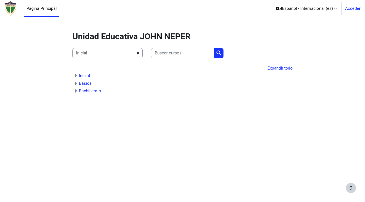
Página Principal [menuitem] (41, 8)
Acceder (353, 8)
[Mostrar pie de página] (351, 188)
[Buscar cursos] (182, 53)
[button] (306, 8)
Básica (85, 83)
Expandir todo (280, 68)
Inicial (84, 76)
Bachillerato (90, 91)
